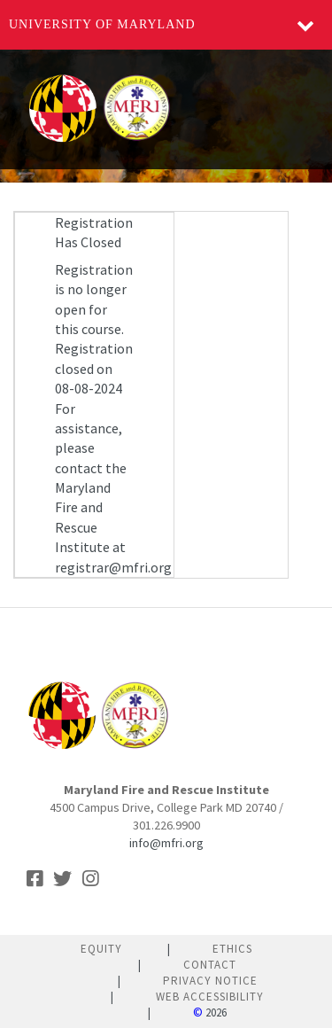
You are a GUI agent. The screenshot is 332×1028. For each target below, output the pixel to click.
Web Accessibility (210, 996)
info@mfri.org (166, 843)
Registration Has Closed (94, 232)
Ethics (232, 948)
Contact (209, 964)
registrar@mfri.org (113, 567)
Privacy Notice (210, 980)
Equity (101, 948)
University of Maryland (102, 24)
